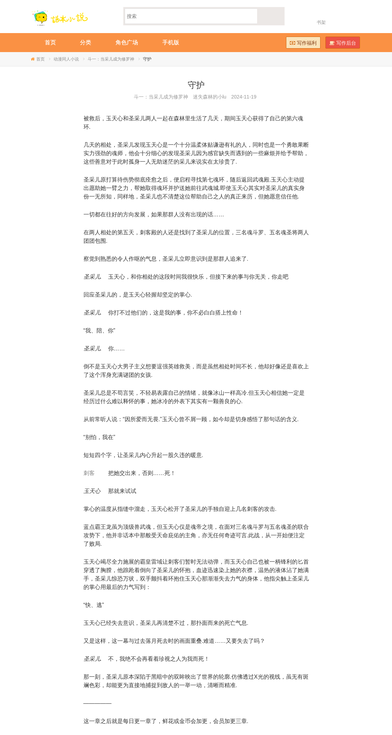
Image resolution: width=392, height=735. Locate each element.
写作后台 (342, 43)
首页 (40, 59)
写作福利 (303, 43)
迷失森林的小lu (209, 97)
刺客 (89, 473)
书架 (321, 22)
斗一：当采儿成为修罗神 (111, 59)
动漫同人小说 (66, 59)
